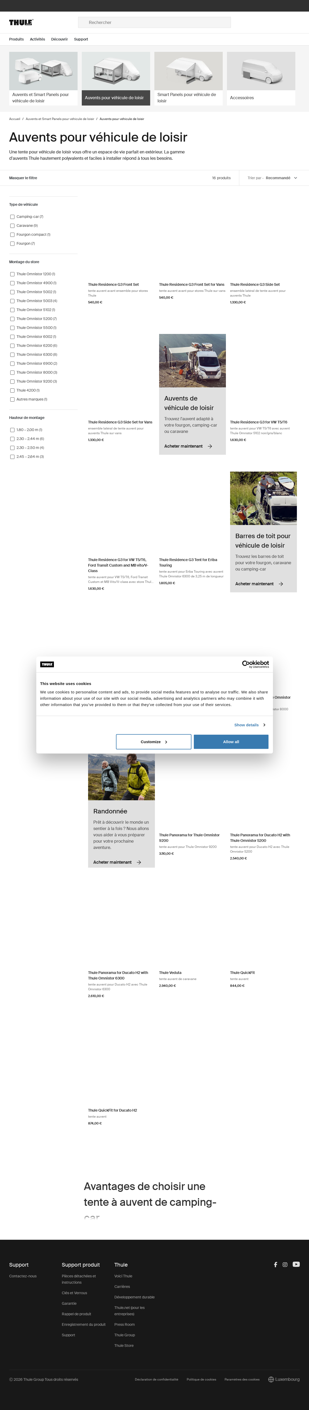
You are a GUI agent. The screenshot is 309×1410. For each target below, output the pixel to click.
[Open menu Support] (84, 39)
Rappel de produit (76, 1314)
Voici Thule (123, 1276)
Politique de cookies (201, 1379)
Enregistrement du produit (84, 1324)
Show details (246, 725)
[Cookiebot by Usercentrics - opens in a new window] (246, 664)
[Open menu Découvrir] (62, 39)
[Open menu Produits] (19, 39)
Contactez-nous (23, 1276)
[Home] (43, 22)
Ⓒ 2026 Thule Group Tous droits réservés (43, 1379)
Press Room (124, 1324)
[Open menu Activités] (40, 39)
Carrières (122, 1286)
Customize (154, 741)
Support (68, 1335)
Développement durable (134, 1297)
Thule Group (124, 1335)
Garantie (69, 1303)
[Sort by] (282, 178)
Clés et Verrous (74, 1293)
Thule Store (124, 1345)
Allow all (231, 741)
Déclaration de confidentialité (156, 1379)
